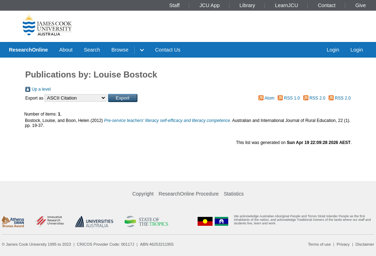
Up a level (41, 89)
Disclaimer (365, 244)
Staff (174, 5)
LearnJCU (286, 5)
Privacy (343, 244)
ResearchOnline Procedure (189, 194)
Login (333, 50)
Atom (270, 98)
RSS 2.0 (317, 98)
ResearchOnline (28, 50)
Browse (120, 50)
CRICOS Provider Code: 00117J (105, 244)
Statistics (234, 194)
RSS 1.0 (292, 98)
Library (247, 5)
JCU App (209, 5)
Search (92, 50)
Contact (327, 5)
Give (360, 5)
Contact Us (168, 50)
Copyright (143, 194)
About (66, 50)
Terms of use (319, 244)
